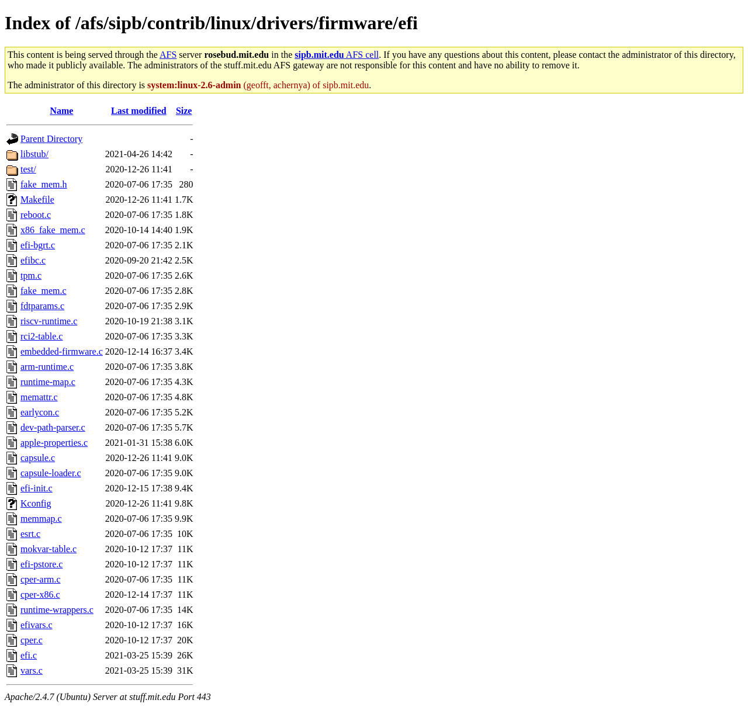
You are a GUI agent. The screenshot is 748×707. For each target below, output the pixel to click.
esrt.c (30, 534)
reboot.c (35, 215)
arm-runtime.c (47, 367)
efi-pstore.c (41, 564)
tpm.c (30, 275)
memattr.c (39, 397)
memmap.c (41, 519)
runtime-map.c (47, 382)
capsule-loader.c (50, 473)
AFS (168, 55)
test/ (28, 169)
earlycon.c (39, 412)
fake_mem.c (43, 291)
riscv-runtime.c (48, 321)
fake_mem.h (43, 184)
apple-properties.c (54, 443)
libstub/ (34, 154)
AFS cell (337, 55)
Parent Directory (51, 139)
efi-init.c (36, 488)
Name (61, 111)
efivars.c (36, 625)
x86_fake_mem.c (52, 230)
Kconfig (35, 503)
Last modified (139, 111)
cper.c (31, 640)
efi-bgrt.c (37, 245)
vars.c (31, 670)
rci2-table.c (41, 336)
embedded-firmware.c (61, 351)
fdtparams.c (42, 306)
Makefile (37, 200)
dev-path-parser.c (52, 427)
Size (184, 111)
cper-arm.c (40, 579)
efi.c (28, 655)
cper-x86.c (40, 594)
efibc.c (33, 260)
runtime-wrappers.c (57, 610)
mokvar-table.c (48, 549)
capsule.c (37, 458)
